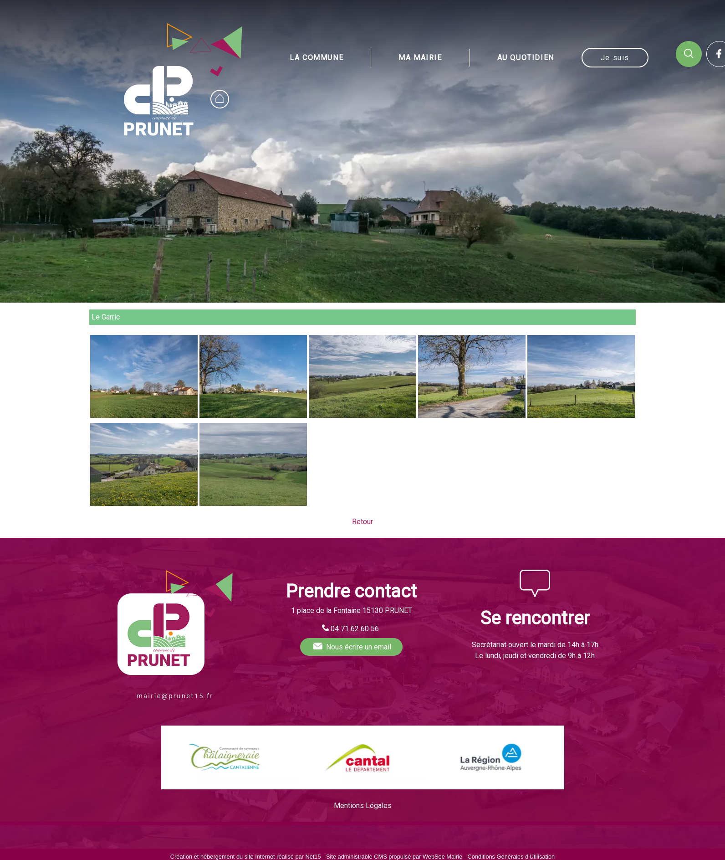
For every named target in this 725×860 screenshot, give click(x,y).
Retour (362, 521)
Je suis (615, 57)
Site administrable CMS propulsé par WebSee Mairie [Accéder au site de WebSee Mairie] (394, 856)
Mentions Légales (363, 805)
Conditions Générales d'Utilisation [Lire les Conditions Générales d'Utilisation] (511, 856)
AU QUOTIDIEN (525, 57)
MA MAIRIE (420, 57)
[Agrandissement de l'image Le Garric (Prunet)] (144, 415)
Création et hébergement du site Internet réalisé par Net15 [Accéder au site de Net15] (245, 856)
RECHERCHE (689, 54)
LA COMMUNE (316, 57)
